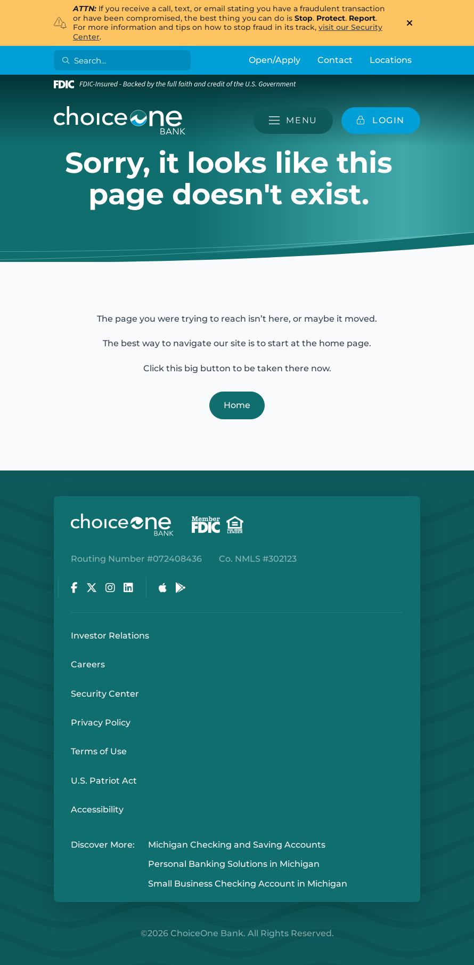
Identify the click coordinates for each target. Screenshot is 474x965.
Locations (391, 60)
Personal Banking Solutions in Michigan (234, 864)
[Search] (124, 60)
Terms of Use (99, 751)
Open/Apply (274, 60)
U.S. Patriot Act (104, 781)
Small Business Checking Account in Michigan (247, 884)
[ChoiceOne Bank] (120, 120)
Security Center (105, 694)
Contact (335, 60)
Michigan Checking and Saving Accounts (236, 845)
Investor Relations (110, 636)
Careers (88, 664)
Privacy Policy (100, 722)
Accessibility (97, 809)
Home (237, 405)
